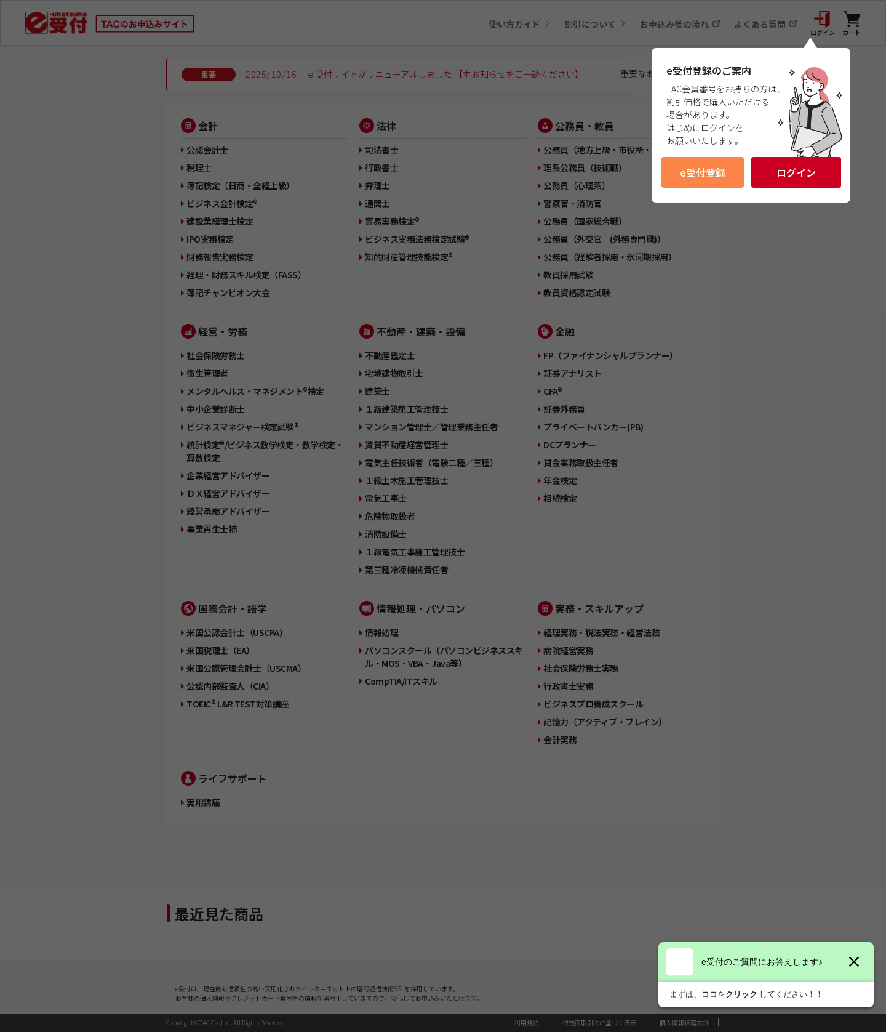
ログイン (796, 172)
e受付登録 (702, 172)
